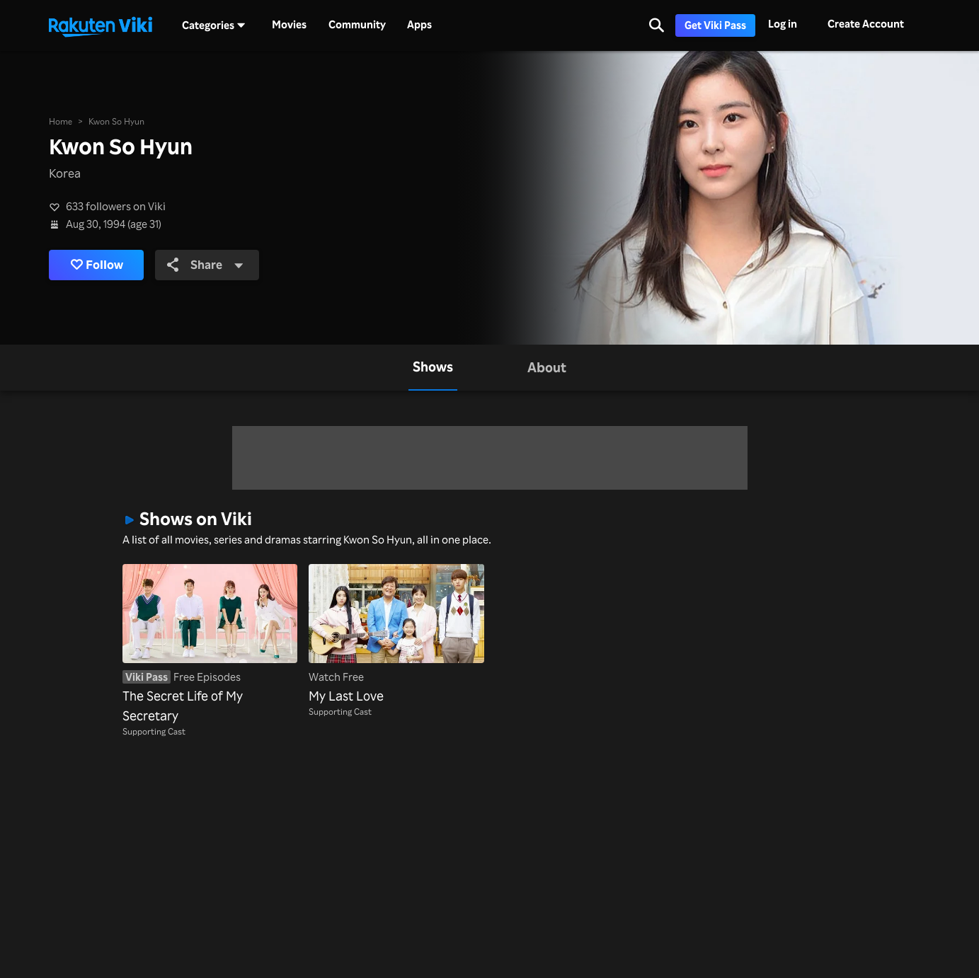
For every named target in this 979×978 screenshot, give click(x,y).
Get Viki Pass (715, 25)
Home (60, 121)
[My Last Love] (396, 634)
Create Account (866, 23)
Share (205, 264)
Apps (419, 24)
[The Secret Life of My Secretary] (209, 644)
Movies (289, 24)
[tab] (432, 368)
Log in (782, 23)
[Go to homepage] (100, 25)
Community (357, 24)
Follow (97, 265)
